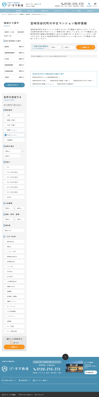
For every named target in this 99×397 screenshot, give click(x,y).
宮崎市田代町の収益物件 (65, 84)
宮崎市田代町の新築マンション (43, 84)
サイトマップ (39, 394)
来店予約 (23, 380)
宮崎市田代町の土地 (39, 80)
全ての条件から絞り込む (12, 105)
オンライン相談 (39, 380)
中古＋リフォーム (60, 11)
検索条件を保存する (11, 85)
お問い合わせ (7, 380)
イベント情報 (76, 11)
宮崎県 (22, 14)
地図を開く (90, 372)
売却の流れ (44, 11)
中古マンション (12, 14)
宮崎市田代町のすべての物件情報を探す (46, 77)
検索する (13, 347)
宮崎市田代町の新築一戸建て (60, 80)
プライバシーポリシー (26, 394)
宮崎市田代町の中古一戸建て (83, 80)
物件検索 (18, 11)
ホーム (7, 11)
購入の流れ (31, 11)
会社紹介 (90, 11)
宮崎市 (28, 14)
